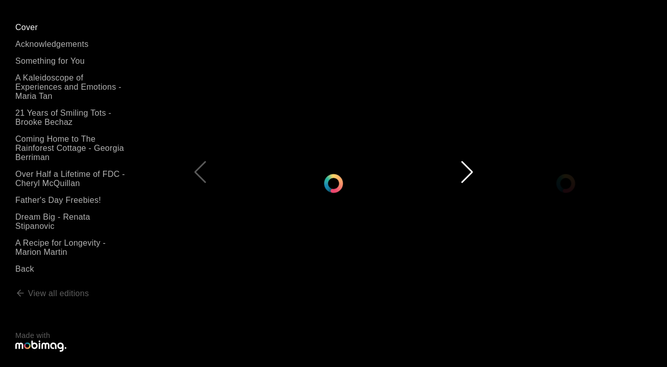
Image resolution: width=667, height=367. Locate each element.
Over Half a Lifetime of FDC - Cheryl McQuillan (70, 179)
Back (24, 269)
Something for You (50, 61)
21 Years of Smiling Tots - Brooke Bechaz (63, 117)
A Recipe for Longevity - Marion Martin (60, 247)
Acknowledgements (52, 44)
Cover (26, 27)
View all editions (52, 293)
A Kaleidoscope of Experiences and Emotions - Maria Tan (68, 86)
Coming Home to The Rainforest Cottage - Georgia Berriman (69, 148)
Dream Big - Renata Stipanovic (52, 221)
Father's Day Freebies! (58, 200)
